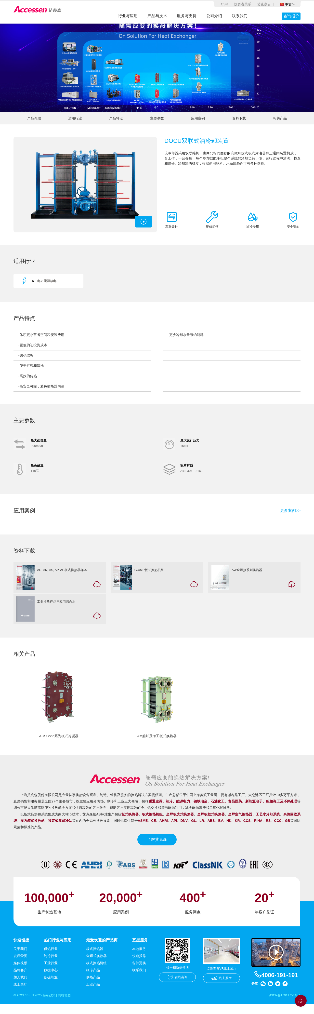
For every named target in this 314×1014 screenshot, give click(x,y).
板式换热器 (94, 959)
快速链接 (21, 949)
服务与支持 (186, 16)
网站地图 (69, 1005)
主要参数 (157, 123)
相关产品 (280, 123)
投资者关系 (242, 4)
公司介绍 (214, 16)
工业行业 (51, 973)
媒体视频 (20, 973)
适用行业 (75, 123)
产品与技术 (157, 16)
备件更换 (139, 973)
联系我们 (240, 16)
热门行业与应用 (57, 949)
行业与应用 (128, 16)
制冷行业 (51, 966)
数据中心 (51, 980)
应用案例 (198, 123)
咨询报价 (291, 16)
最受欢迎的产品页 (102, 949)
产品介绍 (34, 123)
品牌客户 (20, 980)
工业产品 (93, 994)
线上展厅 (20, 994)
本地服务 (139, 959)
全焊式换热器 (96, 966)
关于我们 (20, 959)
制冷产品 (93, 980)
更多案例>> (290, 518)
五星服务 (140, 949)
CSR (224, 4)
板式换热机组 (96, 973)
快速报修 (139, 966)
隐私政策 (52, 1005)
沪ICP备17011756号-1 (283, 1005)
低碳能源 (51, 987)
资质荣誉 (20, 966)
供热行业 (51, 959)
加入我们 (20, 987)
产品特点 (116, 123)
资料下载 (239, 123)
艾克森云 (264, 4)
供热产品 (93, 987)
